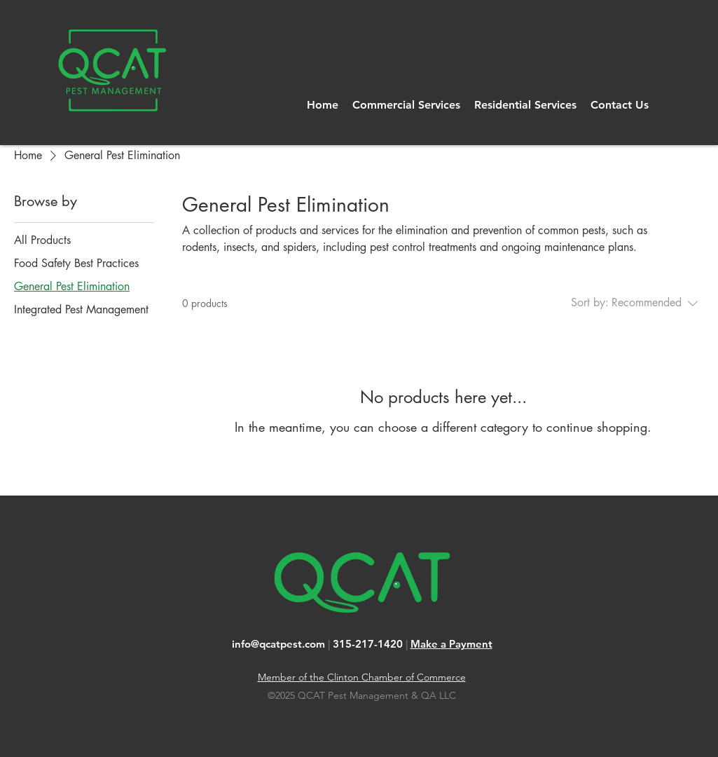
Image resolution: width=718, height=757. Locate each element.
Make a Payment (451, 643)
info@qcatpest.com (278, 643)
